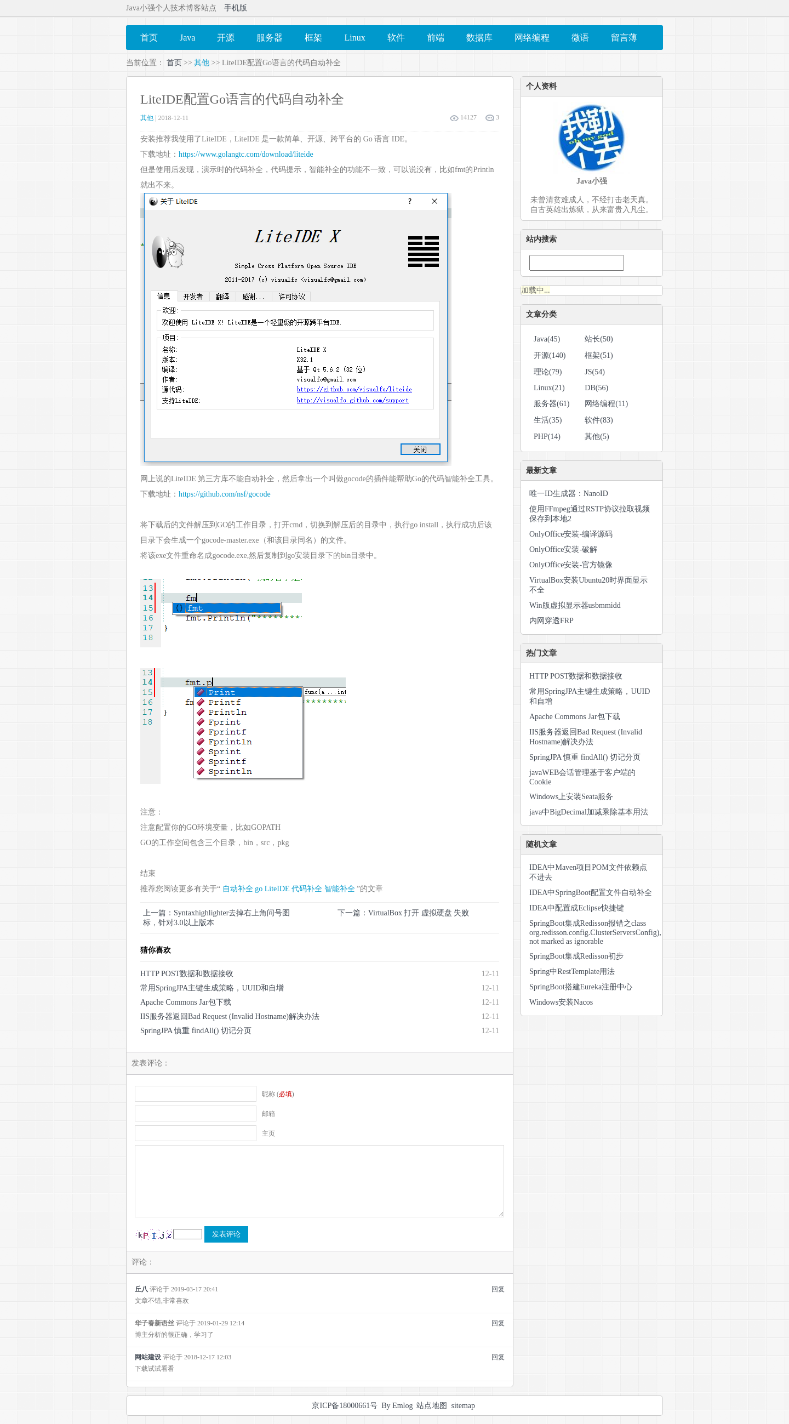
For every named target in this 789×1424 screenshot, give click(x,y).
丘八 (141, 1289)
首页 (174, 63)
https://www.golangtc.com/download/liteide (246, 154)
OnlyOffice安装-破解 (563, 549)
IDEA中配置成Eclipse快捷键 (576, 908)
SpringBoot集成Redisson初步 (576, 956)
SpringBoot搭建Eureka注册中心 (580, 987)
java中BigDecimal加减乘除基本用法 (588, 812)
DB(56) (596, 388)
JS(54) (595, 372)
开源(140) (549, 355)
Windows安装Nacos (561, 1002)
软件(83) (599, 420)
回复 (498, 1289)
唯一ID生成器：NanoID (568, 493)
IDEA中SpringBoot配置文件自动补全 (590, 892)
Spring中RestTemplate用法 (572, 971)
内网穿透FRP (551, 621)
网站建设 (148, 1357)
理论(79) (548, 372)
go (258, 889)
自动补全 (237, 889)
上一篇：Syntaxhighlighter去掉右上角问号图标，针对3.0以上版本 (216, 918)
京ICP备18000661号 (345, 1406)
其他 (201, 63)
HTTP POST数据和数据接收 (186, 974)
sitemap (463, 1406)
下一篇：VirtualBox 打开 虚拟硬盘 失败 (404, 913)
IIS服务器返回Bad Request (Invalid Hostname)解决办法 (229, 1016)
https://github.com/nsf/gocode (225, 494)
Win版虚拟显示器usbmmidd (575, 605)
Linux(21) (549, 388)
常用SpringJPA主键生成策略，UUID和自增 (212, 988)
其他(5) (597, 436)
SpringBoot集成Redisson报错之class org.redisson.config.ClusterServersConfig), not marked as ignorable (595, 932)
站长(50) (599, 339)
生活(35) (548, 420)
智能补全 (339, 889)
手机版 (235, 8)
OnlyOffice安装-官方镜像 (571, 565)
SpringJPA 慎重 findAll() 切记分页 (195, 1031)
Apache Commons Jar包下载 (185, 1002)
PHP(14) (547, 436)
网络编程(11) (606, 404)
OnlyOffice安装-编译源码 (571, 534)
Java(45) (547, 339)
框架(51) (599, 355)
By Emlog (397, 1406)
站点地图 (431, 1406)
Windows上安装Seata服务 (571, 797)
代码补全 (306, 889)
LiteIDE (277, 889)
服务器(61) (551, 404)
